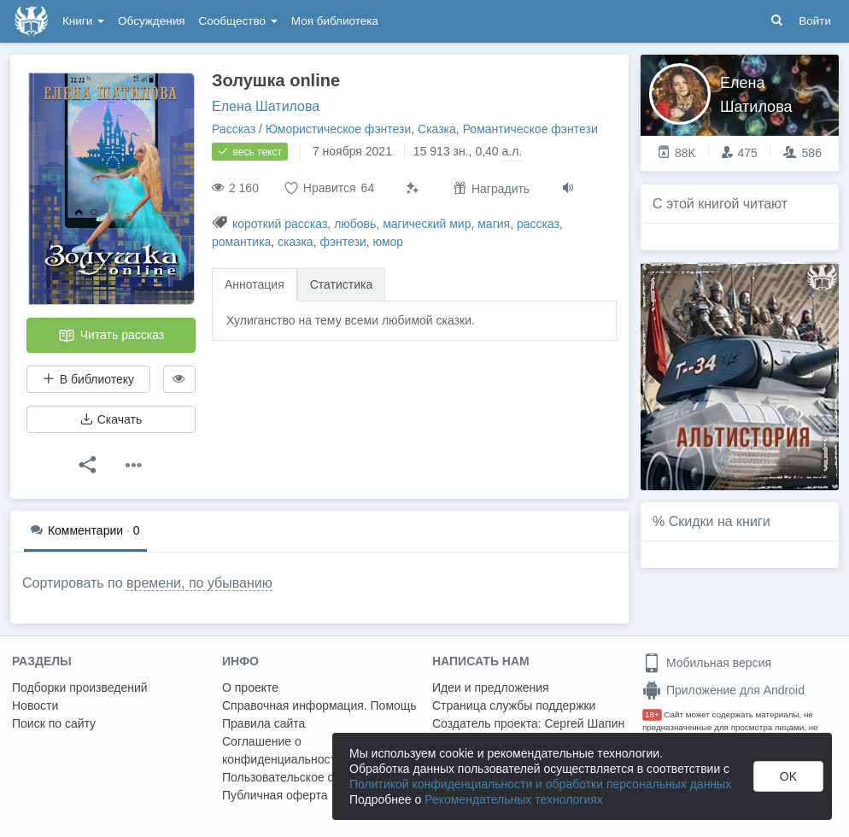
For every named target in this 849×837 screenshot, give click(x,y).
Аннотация (254, 284)
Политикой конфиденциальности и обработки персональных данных (540, 784)
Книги (83, 21)
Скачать (111, 419)
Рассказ (233, 129)
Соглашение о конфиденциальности (282, 750)
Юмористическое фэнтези (338, 129)
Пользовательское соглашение (308, 777)
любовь (355, 224)
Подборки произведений (80, 687)
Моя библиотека (334, 21)
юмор (388, 242)
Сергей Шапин (584, 723)
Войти (815, 21)
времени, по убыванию (199, 583)
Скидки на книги (719, 521)
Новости (35, 705)
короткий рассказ (279, 224)
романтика (241, 242)
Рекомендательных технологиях (513, 799)
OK (788, 776)
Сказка (437, 129)
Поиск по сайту (54, 723)
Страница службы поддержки (513, 705)
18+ (652, 714)
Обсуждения (151, 21)
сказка (295, 242)
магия (493, 224)
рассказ (538, 224)
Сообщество (238, 21)
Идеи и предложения (490, 687)
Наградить (492, 188)
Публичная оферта (275, 795)
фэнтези (342, 242)
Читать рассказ (111, 335)
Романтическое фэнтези (530, 129)
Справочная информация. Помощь (319, 705)
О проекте (250, 687)
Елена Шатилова (265, 106)
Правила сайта (263, 723)
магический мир (427, 224)
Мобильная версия (706, 662)
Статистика (341, 284)
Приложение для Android (723, 690)
